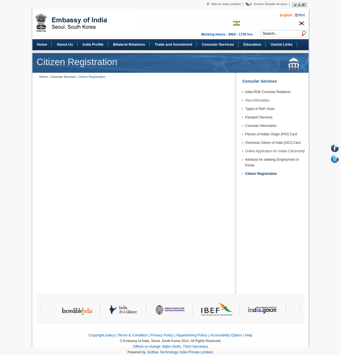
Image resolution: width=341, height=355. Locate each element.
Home (42, 44)
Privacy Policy (161, 335)
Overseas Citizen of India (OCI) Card (272, 143)
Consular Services (218, 44)
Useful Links (282, 44)
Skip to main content (226, 4)
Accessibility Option (226, 335)
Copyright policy (101, 335)
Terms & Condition (132, 335)
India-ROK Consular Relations (268, 92)
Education (252, 44)
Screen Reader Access (270, 4)
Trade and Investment (173, 44)
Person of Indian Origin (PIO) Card (271, 134)
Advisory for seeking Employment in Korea (272, 162)
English (286, 15)
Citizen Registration (261, 174)
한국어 (300, 15)
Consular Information (260, 126)
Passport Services (259, 117)
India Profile (93, 44)
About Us (65, 44)
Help (249, 335)
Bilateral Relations (129, 44)
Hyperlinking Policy (191, 335)
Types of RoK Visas (260, 109)
